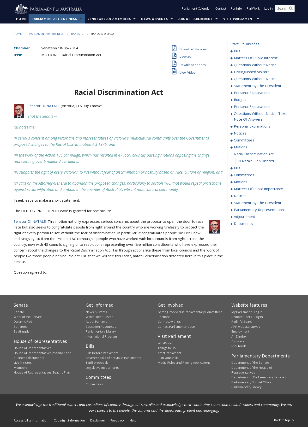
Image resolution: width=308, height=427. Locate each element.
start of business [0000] (245, 44)
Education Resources (101, 327)
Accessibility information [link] (31, 420)
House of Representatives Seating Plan (42, 372)
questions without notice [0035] (255, 65)
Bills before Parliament (102, 353)
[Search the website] (285, 9)
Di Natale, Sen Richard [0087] (256, 161)
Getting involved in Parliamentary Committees (190, 312)
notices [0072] (240, 133)
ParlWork (253, 9)
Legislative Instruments (102, 367)
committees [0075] (244, 140)
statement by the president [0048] (257, 85)
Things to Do (167, 348)
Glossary (237, 341)
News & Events (154, 19)
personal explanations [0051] (252, 92)
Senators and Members (109, 19)
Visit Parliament (238, 19)
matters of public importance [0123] (258, 189)
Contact (220, 9)
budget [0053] (240, 99)
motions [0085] (240, 147)
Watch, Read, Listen (100, 317)
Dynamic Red (23, 322)
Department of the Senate (250, 363)
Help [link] (133, 420)
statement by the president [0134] (257, 202)
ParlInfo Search (242, 322)
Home (21, 19)
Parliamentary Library (101, 331)
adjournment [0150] (244, 216)
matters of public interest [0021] (256, 58)
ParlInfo (236, 9)
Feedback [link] (117, 420)
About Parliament (195, 19)
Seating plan (22, 331)
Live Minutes (23, 363)
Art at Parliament (169, 353)
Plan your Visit (168, 358)
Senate (19, 312)
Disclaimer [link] (97, 420)
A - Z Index (239, 336)
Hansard (77, 34)
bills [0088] (237, 168)
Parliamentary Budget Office (251, 382)
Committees (94, 384)
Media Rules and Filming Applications (184, 363)
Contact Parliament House (176, 327)
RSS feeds (239, 346)
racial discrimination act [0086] (254, 154)
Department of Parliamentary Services (258, 377)
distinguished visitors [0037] (252, 72)
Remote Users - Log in (247, 317)
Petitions (164, 317)
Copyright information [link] (69, 420)
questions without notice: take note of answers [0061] (260, 116)
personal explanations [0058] (252, 106)
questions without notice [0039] (255, 78)
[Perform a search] (291, 9)
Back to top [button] (284, 420)
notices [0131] (240, 195)
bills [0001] (237, 51)
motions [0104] (240, 182)
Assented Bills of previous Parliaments (113, 358)
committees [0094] (244, 175)
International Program (101, 336)
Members (21, 367)
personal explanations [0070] (252, 126)
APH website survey (245, 327)
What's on (165, 343)
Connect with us (169, 322)
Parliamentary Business (54, 19)
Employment (240, 331)
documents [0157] (243, 223)
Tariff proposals (97, 363)
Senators (20, 327)
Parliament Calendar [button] (196, 9)
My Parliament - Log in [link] (246, 312)
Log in (268, 9)
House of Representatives (33, 348)
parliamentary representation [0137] (259, 209)
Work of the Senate (28, 317)
